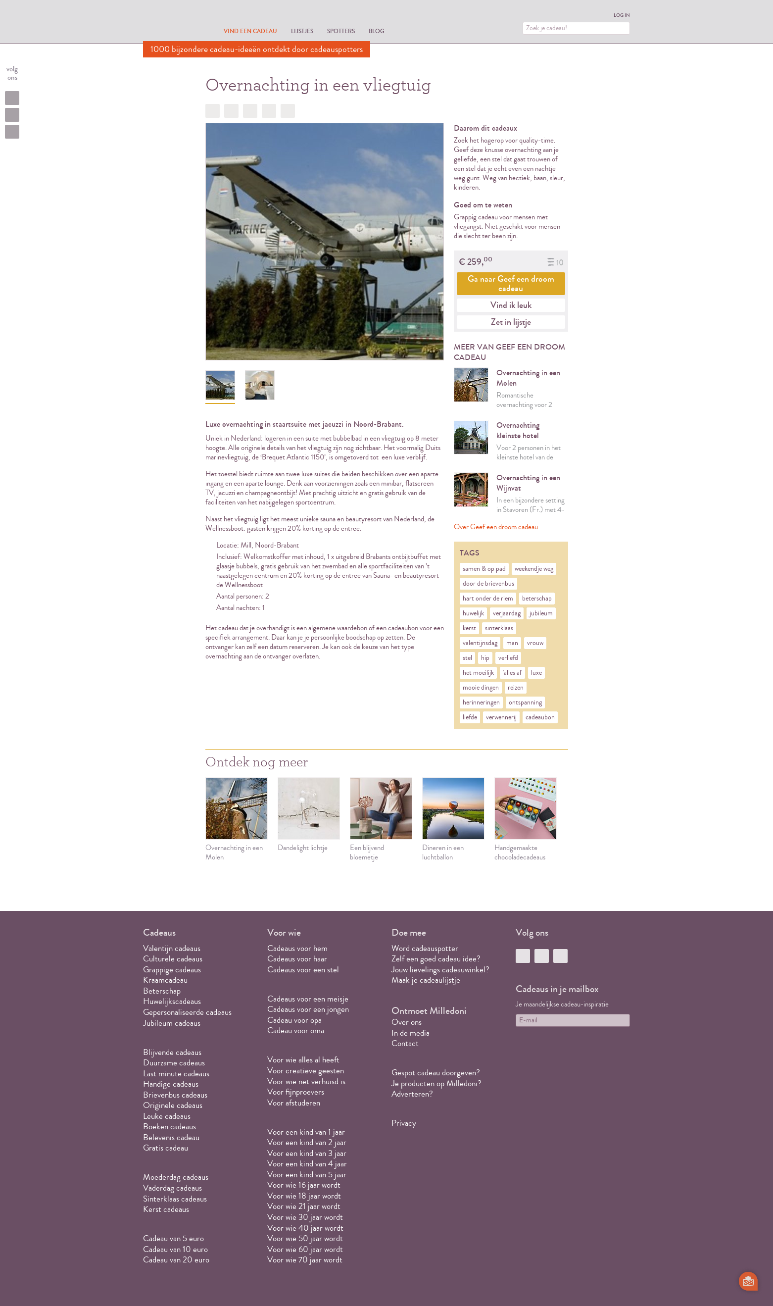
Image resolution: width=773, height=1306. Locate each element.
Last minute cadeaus (176, 1073)
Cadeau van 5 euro (173, 1238)
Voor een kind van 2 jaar (306, 1142)
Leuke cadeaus (167, 1116)
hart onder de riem (488, 598)
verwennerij (501, 717)
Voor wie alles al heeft (303, 1060)
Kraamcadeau (165, 980)
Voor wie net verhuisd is (306, 1081)
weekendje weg (534, 569)
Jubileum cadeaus (171, 1023)
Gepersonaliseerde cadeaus (187, 1012)
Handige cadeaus (170, 1084)
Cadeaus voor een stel (303, 969)
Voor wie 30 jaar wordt (305, 1217)
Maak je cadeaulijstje (425, 980)
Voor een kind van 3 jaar (306, 1153)
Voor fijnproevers (295, 1092)
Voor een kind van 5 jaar (306, 1174)
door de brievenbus (488, 584)
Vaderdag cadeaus (172, 1188)
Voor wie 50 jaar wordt (305, 1238)
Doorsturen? (288, 111)
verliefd (508, 658)
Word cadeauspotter (424, 948)
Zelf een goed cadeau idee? (436, 959)
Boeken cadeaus (169, 1126)
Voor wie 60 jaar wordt (305, 1249)
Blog (377, 31)
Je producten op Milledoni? (436, 1083)
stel (467, 658)
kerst (469, 628)
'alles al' (512, 673)
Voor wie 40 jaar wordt (305, 1228)
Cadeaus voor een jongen (309, 1009)
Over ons (406, 1022)
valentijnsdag (480, 643)
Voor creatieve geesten (305, 1070)
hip (485, 658)
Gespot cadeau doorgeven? (435, 1072)
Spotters (341, 31)
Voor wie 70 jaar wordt (304, 1260)
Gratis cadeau (165, 1148)
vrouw (535, 643)
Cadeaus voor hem (297, 948)
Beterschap (162, 991)
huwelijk (473, 613)
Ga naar (511, 283)
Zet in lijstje (511, 321)
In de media (410, 1033)
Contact (405, 1043)
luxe (536, 673)
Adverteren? (412, 1094)
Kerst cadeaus (166, 1209)
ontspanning (525, 702)
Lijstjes (302, 31)
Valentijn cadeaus (171, 948)
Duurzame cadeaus (174, 1062)
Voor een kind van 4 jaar (307, 1163)
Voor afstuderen (293, 1103)
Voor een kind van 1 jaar (306, 1132)
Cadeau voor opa (294, 1020)
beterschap (537, 598)
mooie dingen (481, 688)
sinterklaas (499, 628)
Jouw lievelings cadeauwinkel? (440, 969)
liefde (470, 717)
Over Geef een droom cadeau (496, 527)
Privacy (403, 1123)
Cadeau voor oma (295, 1030)
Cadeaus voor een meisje (307, 999)
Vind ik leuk (510, 305)
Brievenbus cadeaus (175, 1095)
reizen (516, 688)
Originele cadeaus (172, 1105)
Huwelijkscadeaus (172, 1001)
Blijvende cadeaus (172, 1052)
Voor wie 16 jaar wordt (303, 1185)
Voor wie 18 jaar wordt (304, 1196)
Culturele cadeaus (172, 959)
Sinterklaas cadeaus (175, 1199)
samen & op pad (484, 569)
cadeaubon (540, 717)
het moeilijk (478, 673)
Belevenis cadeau (171, 1137)
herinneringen (481, 702)
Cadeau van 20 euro (176, 1260)
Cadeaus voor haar (297, 959)
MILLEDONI (171, 23)
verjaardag (507, 613)
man (512, 643)
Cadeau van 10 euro (175, 1249)
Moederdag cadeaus (175, 1177)
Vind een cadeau (250, 31)
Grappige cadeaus (172, 969)
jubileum (541, 613)
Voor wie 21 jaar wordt (303, 1206)
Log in (622, 15)
